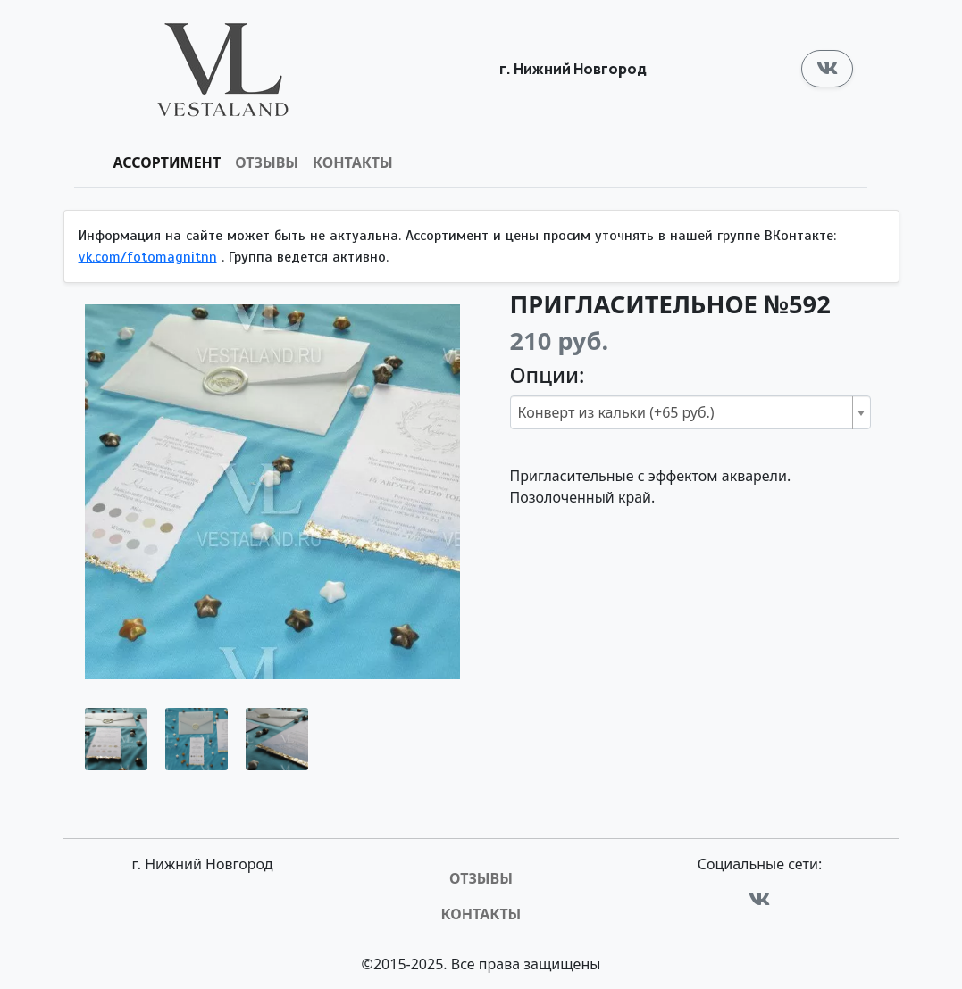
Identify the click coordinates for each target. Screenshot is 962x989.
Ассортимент (167, 162)
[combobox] (690, 412)
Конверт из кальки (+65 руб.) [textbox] (616, 412)
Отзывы (266, 162)
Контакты (353, 162)
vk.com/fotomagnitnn (148, 257)
